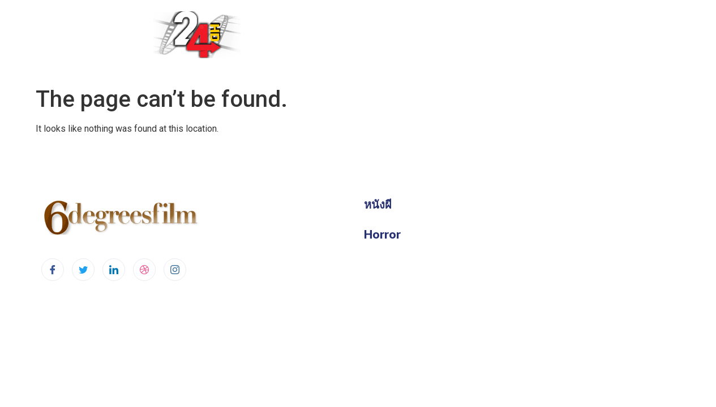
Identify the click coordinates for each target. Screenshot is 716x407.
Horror (382, 234)
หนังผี (378, 204)
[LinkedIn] (113, 269)
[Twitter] (83, 269)
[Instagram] (175, 269)
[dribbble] (144, 269)
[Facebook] (52, 269)
